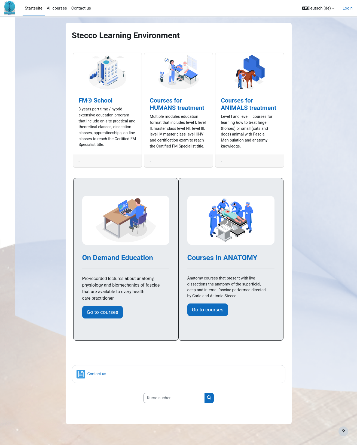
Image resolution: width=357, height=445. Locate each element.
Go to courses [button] (102, 320)
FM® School (96, 100)
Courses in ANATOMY (222, 265)
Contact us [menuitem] (81, 8)
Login (348, 8)
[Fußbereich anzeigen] (343, 431)
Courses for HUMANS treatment (177, 104)
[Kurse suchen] (174, 406)
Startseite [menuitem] (33, 8)
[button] (318, 8)
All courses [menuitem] (57, 8)
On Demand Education (117, 265)
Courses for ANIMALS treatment (248, 104)
